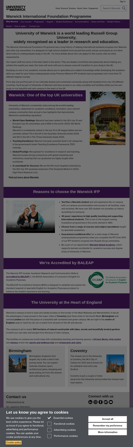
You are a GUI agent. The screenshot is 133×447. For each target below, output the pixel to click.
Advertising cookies (61, 430)
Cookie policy (13, 442)
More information (107, 432)
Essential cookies (60, 417)
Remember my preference (107, 425)
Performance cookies (62, 436)
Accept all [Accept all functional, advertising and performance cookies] (107, 419)
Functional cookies (61, 424)
